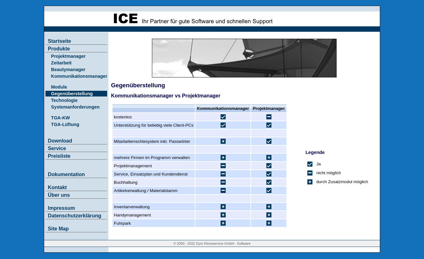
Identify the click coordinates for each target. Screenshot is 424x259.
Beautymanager (68, 69)
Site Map (58, 228)
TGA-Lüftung (65, 124)
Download (60, 140)
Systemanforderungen (75, 107)
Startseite (59, 41)
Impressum (61, 208)
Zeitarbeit (61, 62)
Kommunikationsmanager (79, 76)
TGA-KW (60, 117)
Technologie (64, 100)
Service (57, 148)
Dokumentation (66, 174)
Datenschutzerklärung (74, 215)
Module (59, 87)
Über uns (59, 195)
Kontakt (57, 187)
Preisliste (59, 156)
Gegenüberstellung (72, 93)
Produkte (59, 48)
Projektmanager (68, 56)
